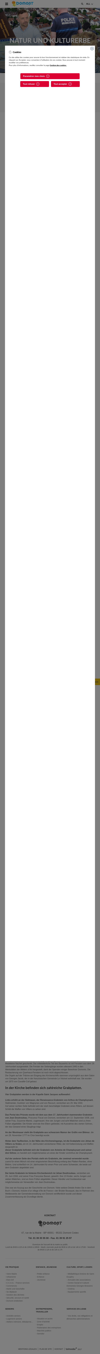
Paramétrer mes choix (34, 76)
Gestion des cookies (58, 65)
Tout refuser (29, 84)
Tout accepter (60, 84)
